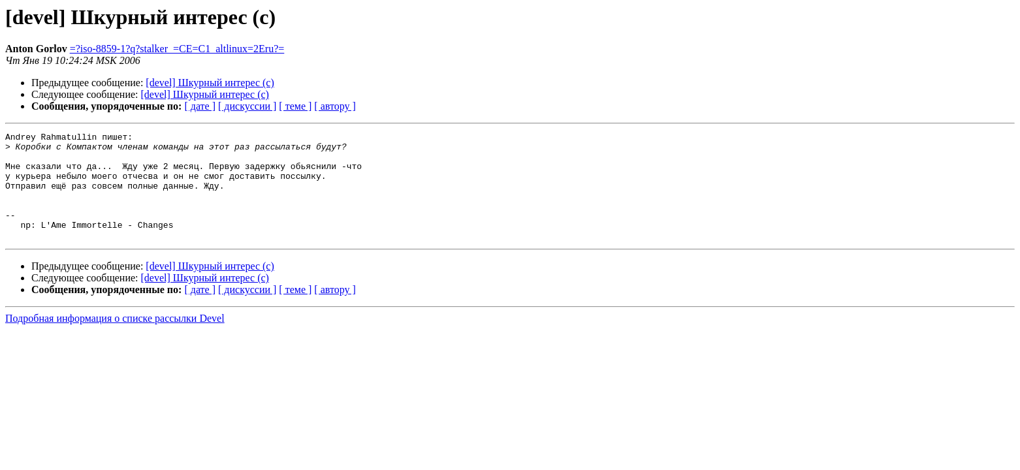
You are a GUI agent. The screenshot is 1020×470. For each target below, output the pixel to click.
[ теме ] (295, 106)
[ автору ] (334, 106)
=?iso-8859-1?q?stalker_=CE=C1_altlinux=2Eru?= (177, 48)
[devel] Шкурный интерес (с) (210, 82)
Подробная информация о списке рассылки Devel (115, 339)
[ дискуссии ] (247, 106)
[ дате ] (199, 106)
